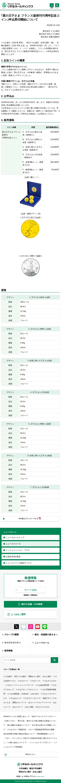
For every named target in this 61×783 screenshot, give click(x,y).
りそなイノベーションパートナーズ (19, 685)
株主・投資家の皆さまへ (46, 634)
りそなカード (23, 681)
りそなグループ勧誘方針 (16, 729)
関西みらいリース (19, 702)
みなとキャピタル (43, 707)
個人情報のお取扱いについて (18, 725)
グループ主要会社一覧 (11, 669)
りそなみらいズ (15, 698)
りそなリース (35, 681)
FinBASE (25, 694)
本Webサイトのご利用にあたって (16, 716)
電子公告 (21, 721)
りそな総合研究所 (42, 685)
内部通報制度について (45, 734)
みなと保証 (29, 707)
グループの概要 (11, 634)
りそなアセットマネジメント (27, 689)
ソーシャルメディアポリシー (40, 742)
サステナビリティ (12, 642)
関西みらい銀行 (34, 676)
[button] (52, 7)
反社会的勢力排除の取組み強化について (19, 734)
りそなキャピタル (49, 681)
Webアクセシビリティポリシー (44, 716)
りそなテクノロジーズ (32, 698)
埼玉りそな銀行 (20, 676)
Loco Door (35, 694)
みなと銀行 (47, 676)
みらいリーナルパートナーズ (39, 702)
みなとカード (17, 707)
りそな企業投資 (13, 694)
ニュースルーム (42, 642)
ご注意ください (9, 721)
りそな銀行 (7, 676)
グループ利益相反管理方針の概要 (41, 729)
